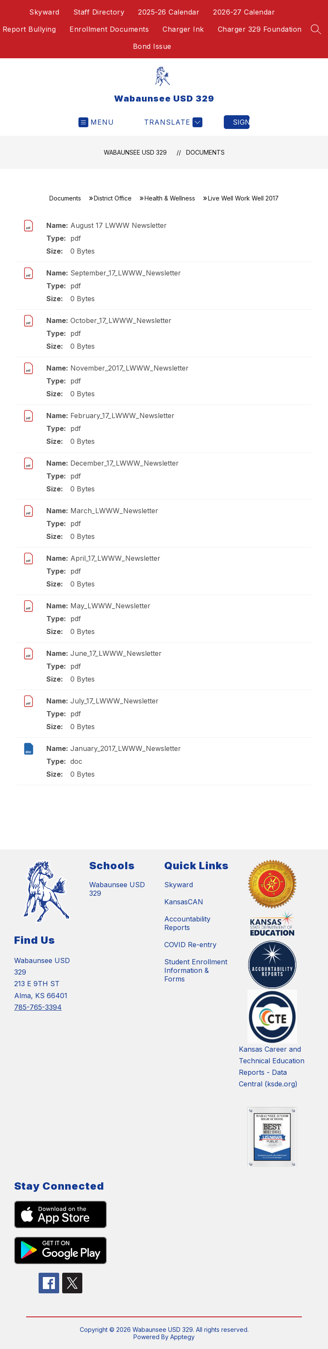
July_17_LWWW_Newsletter (114, 701)
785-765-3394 (38, 1007)
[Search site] (316, 29)
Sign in (241, 122)
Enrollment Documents (109, 29)
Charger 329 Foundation (260, 29)
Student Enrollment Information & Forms (195, 970)
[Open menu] (96, 122)
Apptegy (182, 1336)
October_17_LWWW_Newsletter (121, 320)
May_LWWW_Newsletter (110, 605)
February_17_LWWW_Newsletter (122, 415)
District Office (113, 198)
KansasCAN (183, 901)
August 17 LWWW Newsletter (118, 225)
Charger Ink (183, 29)
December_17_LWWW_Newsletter (124, 463)
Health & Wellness (169, 198)
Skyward (44, 12)
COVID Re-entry (190, 944)
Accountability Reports (187, 923)
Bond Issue (152, 46)
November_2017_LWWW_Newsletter (129, 368)
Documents (205, 152)
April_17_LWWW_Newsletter (115, 558)
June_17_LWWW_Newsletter (116, 653)
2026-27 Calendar (244, 12)
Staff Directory (99, 12)
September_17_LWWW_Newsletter (125, 273)
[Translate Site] (172, 122)
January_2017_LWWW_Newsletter (125, 748)
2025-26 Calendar (168, 12)
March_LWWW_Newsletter (114, 510)
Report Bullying (29, 29)
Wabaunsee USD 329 (135, 152)
